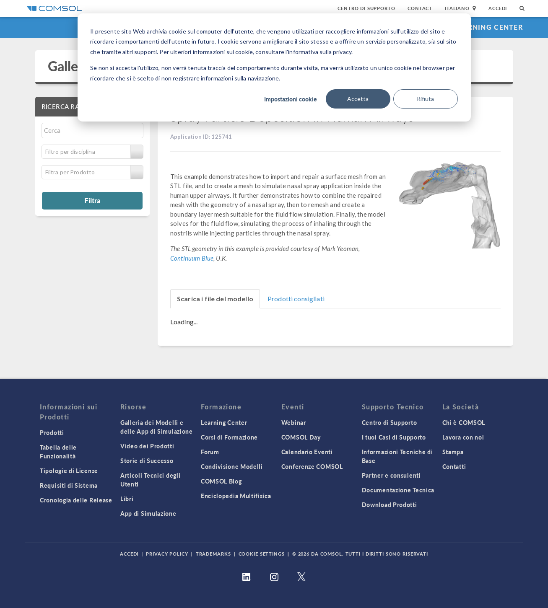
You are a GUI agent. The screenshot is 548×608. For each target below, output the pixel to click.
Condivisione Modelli (232, 466)
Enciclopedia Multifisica (236, 496)
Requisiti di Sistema (69, 485)
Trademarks (213, 554)
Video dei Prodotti (147, 446)
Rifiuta (425, 98)
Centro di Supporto (366, 8)
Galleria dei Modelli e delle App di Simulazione (156, 426)
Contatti (454, 466)
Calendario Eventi (307, 452)
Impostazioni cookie (290, 99)
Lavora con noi (463, 437)
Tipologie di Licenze (69, 470)
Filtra (92, 200)
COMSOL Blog (221, 481)
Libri (127, 498)
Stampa (453, 452)
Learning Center (489, 27)
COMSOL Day (301, 437)
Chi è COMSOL (463, 422)
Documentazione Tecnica (398, 490)
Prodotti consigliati (296, 299)
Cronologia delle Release (76, 500)
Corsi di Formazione (229, 437)
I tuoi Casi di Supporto (394, 437)
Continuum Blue (191, 258)
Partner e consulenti (391, 475)
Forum (210, 452)
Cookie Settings (262, 554)
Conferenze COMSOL (312, 466)
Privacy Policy (167, 554)
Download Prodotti (389, 504)
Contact (420, 8)
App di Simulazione (148, 513)
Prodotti (52, 432)
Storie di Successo (147, 460)
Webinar (293, 422)
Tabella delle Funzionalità (58, 451)
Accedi (497, 8)
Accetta (358, 98)
